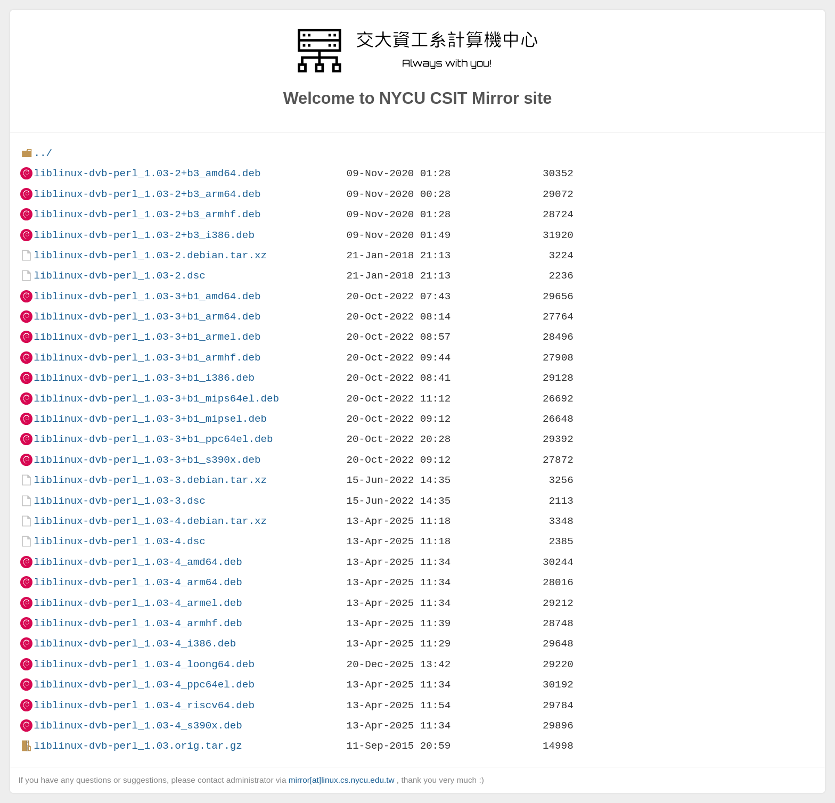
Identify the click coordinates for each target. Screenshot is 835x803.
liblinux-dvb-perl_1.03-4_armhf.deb (138, 623)
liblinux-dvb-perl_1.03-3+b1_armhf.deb (147, 357)
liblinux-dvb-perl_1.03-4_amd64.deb (138, 562)
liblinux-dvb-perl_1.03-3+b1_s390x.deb (147, 460)
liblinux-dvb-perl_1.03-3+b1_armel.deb (147, 337)
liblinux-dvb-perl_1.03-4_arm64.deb (138, 582)
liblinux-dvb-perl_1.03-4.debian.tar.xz (150, 521)
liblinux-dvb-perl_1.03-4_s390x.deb (138, 725)
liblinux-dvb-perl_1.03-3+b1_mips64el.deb (156, 398)
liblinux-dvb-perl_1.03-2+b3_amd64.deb (147, 173)
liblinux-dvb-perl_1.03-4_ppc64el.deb (144, 684)
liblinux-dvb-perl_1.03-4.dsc (119, 541)
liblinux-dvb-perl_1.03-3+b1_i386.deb (144, 378)
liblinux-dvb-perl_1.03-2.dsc (119, 275)
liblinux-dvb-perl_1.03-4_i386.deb (135, 643)
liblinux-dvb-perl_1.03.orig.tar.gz (138, 746)
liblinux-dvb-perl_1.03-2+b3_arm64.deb (147, 194)
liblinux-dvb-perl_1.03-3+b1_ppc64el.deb (153, 439)
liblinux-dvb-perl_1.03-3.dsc (119, 501)
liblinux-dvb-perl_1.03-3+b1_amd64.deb (147, 296)
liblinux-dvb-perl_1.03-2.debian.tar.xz (150, 255)
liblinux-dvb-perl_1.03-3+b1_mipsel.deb (150, 419)
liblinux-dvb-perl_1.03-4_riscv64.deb (144, 705)
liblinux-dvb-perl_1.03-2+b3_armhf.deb (147, 214)
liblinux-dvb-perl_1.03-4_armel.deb (138, 603)
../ (43, 153)
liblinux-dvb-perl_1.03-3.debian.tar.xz (150, 480)
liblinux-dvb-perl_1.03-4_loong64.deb (144, 664)
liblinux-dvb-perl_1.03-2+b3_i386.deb (144, 235)
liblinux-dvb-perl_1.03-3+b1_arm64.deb (147, 316)
